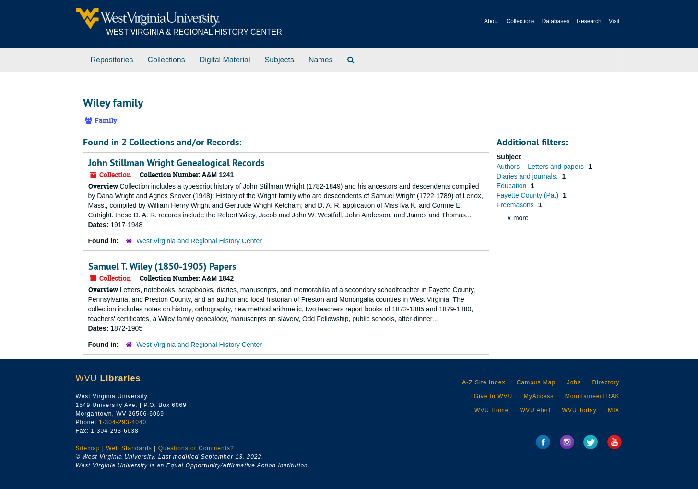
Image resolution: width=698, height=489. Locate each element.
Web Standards (129, 448)
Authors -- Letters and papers (541, 166)
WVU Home (491, 410)
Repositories (112, 60)
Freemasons (516, 205)
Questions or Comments (194, 448)
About (491, 21)
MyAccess (539, 396)
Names (320, 60)
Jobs (574, 382)
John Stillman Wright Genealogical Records (176, 162)
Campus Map (536, 382)
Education (512, 186)
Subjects (279, 60)
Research (589, 21)
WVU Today (579, 410)
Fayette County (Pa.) (528, 195)
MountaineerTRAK (592, 396)
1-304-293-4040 (122, 422)
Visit (614, 21)
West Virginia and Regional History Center (199, 241)
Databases (555, 21)
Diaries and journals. (528, 176)
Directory (605, 382)
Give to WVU (493, 396)
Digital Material (225, 60)
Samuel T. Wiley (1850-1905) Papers (162, 266)
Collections (521, 21)
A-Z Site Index (483, 382)
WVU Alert (535, 410)
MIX (613, 410)
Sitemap (88, 448)
